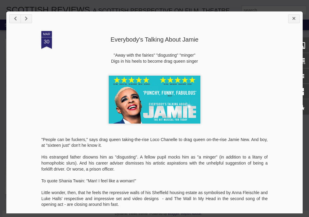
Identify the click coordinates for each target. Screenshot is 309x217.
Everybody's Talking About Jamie (154, 39)
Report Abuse (191, 213)
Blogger (173, 213)
